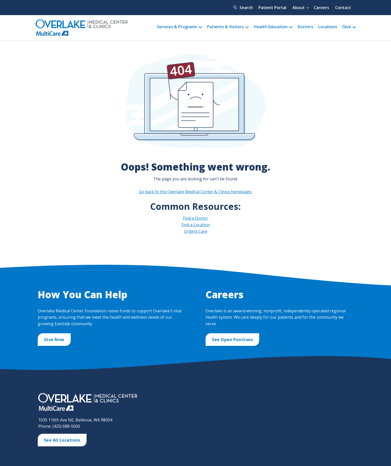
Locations (327, 26)
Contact (343, 7)
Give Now (54, 339)
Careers (321, 7)
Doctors (305, 26)
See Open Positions (232, 339)
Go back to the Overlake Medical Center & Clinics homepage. (195, 191)
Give (346, 26)
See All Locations (62, 440)
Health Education (271, 26)
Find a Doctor (195, 218)
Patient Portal (272, 7)
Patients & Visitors (225, 26)
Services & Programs (177, 26)
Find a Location (195, 224)
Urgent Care (195, 231)
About (298, 7)
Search (246, 7)
